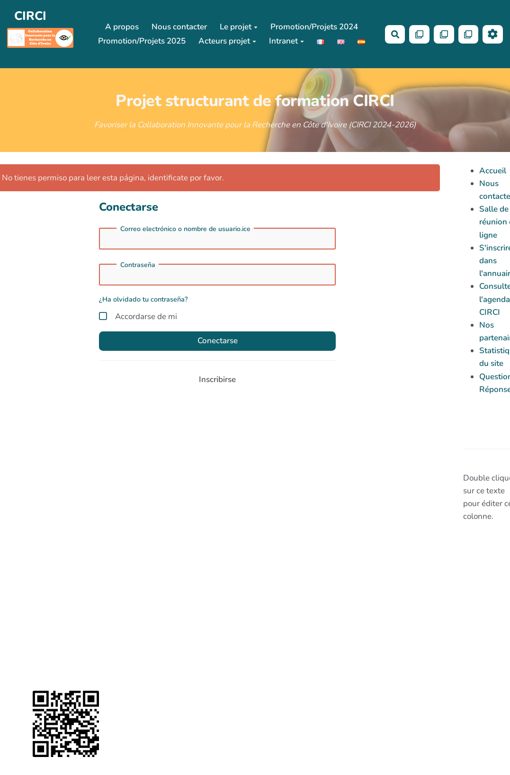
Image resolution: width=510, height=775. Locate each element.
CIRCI (30, 16)
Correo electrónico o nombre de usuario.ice (185, 229)
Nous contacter (179, 26)
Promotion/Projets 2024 (314, 26)
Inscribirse (217, 379)
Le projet (239, 26)
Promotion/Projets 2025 (142, 41)
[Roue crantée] (493, 34)
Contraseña (137, 265)
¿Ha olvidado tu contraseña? (143, 299)
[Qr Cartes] (419, 34)
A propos (122, 26)
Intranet (286, 41)
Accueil (492, 170)
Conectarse (217, 340)
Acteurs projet (227, 41)
